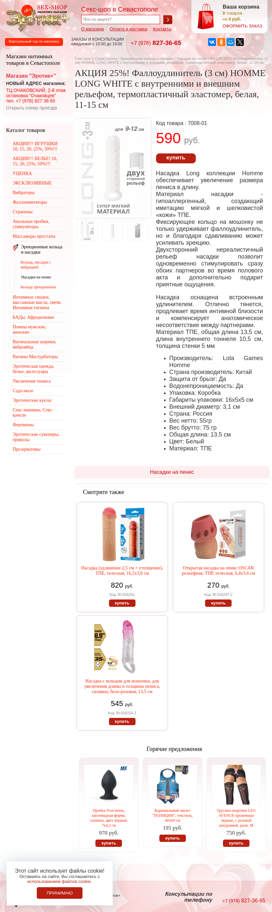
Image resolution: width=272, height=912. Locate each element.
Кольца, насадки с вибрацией (36, 264)
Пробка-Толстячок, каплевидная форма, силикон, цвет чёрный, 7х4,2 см (109, 818)
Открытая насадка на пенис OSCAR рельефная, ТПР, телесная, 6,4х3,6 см (218, 570)
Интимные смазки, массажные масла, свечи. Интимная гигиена (37, 302)
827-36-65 (156, 42)
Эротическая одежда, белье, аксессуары (33, 369)
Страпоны (22, 211)
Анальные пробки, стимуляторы (31, 224)
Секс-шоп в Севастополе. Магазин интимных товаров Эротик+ (36, 17)
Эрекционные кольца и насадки (147, 59)
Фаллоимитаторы (30, 202)
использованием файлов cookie (59, 881)
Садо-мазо (23, 390)
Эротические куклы (32, 400)
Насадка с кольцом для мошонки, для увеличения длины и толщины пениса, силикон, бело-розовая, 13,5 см (122, 686)
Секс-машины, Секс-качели (33, 412)
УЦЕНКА (22, 173)
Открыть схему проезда (31, 107)
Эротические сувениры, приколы (36, 437)
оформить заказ (242, 25)
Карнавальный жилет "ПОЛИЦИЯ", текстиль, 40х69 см (172, 815)
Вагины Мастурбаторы (35, 356)
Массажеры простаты (34, 236)
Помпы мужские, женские (29, 329)
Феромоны (23, 424)
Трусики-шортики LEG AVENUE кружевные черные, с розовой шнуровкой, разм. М (236, 818)
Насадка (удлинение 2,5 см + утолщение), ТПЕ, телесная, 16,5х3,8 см (122, 570)
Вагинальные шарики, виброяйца (34, 344)
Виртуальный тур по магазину (34, 41)
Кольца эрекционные (38, 287)
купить (175, 157)
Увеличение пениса (32, 381)
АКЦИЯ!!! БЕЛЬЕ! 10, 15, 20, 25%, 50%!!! (35, 161)
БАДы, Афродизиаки (33, 317)
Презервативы (26, 449)
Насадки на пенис (192, 59)
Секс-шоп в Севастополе (96, 59)
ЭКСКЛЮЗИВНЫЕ (32, 183)
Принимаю (60, 893)
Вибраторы (23, 192)
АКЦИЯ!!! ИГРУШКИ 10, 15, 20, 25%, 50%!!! (35, 146)
